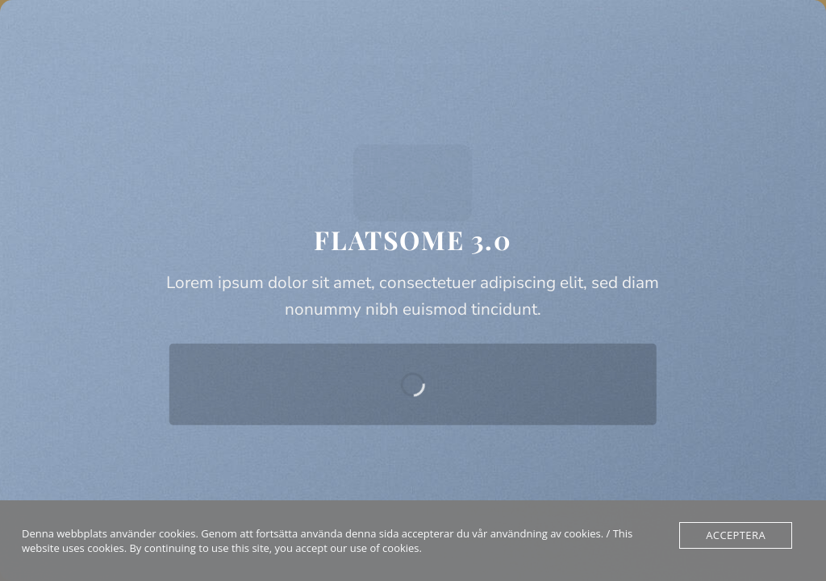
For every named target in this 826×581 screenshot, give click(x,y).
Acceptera (736, 535)
